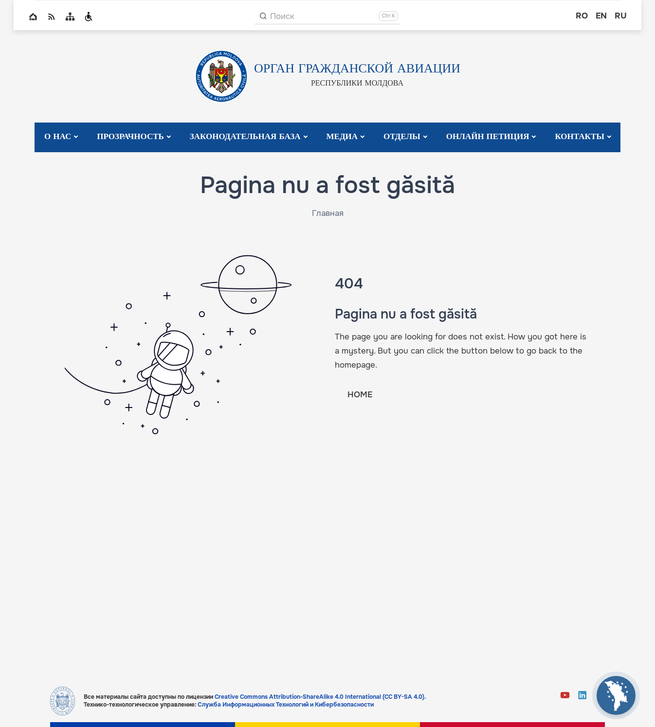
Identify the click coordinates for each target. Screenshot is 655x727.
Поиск (282, 16)
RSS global (51, 16)
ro (582, 16)
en (601, 16)
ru (621, 16)
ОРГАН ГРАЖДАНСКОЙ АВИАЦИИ (357, 69)
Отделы (401, 137)
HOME (359, 395)
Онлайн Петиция (487, 137)
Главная (328, 213)
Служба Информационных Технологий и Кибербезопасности (286, 705)
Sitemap (70, 16)
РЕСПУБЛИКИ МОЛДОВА (357, 84)
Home (33, 16)
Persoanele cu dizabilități (88, 16)
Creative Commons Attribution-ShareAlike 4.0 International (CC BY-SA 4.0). (320, 697)
